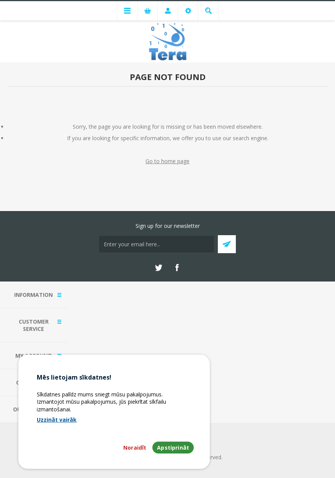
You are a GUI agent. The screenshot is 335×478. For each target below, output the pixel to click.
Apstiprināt (173, 447)
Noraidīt (134, 447)
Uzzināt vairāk (57, 419)
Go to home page (167, 161)
